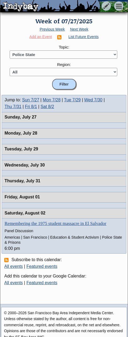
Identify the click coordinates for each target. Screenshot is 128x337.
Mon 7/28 (52, 100)
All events (13, 266)
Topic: (64, 47)
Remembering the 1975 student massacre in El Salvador (55, 223)
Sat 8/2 (47, 106)
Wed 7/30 (93, 100)
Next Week (79, 29)
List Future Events (83, 37)
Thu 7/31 (13, 106)
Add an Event (40, 37)
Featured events (41, 266)
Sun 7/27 (30, 100)
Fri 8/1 (31, 106)
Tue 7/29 (72, 100)
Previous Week (52, 29)
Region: (64, 64)
